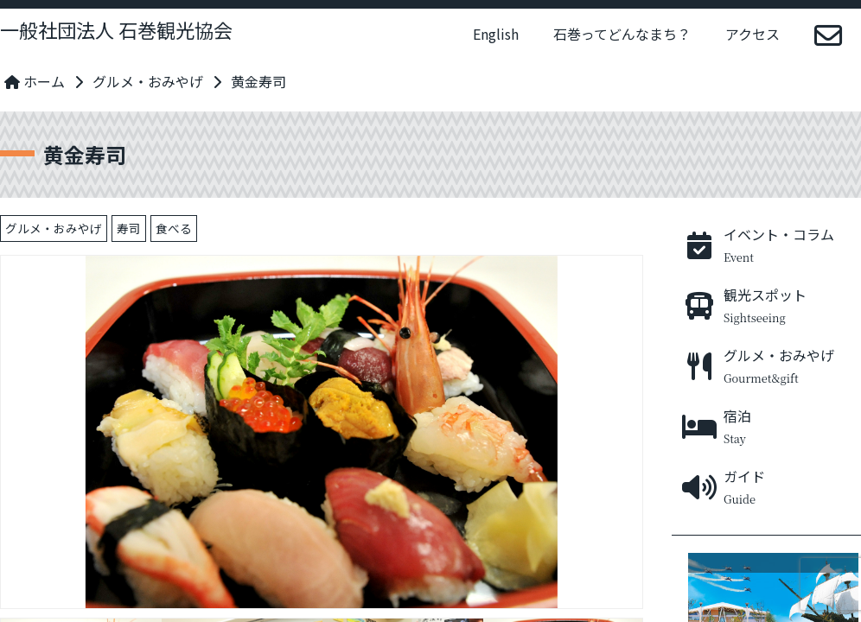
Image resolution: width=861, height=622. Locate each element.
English (496, 33)
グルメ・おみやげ (147, 81)
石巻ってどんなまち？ (622, 33)
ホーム (34, 81)
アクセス (752, 33)
